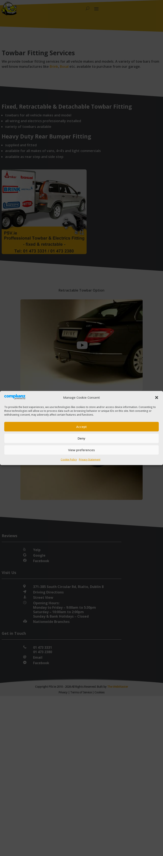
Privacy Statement (89, 459)
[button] (157, 397)
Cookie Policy (69, 459)
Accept (81, 427)
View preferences (81, 450)
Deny (81, 438)
